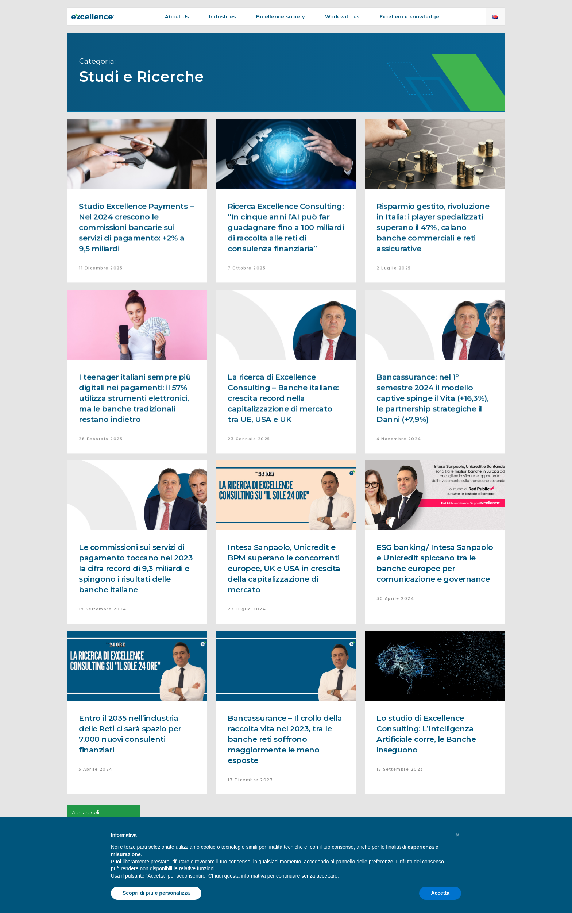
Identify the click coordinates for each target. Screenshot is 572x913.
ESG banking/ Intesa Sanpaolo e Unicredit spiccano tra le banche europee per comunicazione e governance (434, 563)
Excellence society (280, 16)
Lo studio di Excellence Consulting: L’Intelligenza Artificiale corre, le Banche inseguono (426, 733)
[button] (457, 835)
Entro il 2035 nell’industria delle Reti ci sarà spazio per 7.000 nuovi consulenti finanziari (130, 733)
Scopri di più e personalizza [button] (156, 893)
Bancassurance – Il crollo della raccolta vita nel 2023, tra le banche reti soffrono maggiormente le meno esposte (285, 739)
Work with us (342, 16)
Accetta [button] (440, 893)
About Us (177, 16)
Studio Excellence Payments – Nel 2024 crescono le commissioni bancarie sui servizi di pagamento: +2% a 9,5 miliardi (136, 242)
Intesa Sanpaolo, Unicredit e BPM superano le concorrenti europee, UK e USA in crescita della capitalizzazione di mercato (284, 568)
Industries (222, 16)
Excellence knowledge (410, 16)
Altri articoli (86, 812)
